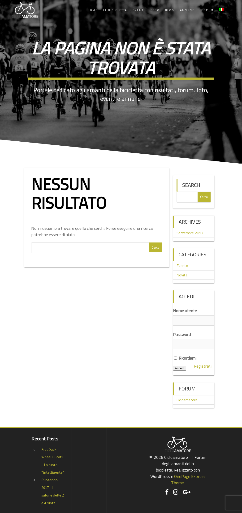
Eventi (139, 10)
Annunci (188, 10)
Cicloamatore (187, 400)
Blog (169, 10)
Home (92, 10)
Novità (182, 275)
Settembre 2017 (190, 233)
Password (182, 334)
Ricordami (185, 358)
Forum (207, 10)
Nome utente (185, 310)
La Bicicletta (115, 10)
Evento (182, 265)
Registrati (203, 366)
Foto (155, 10)
